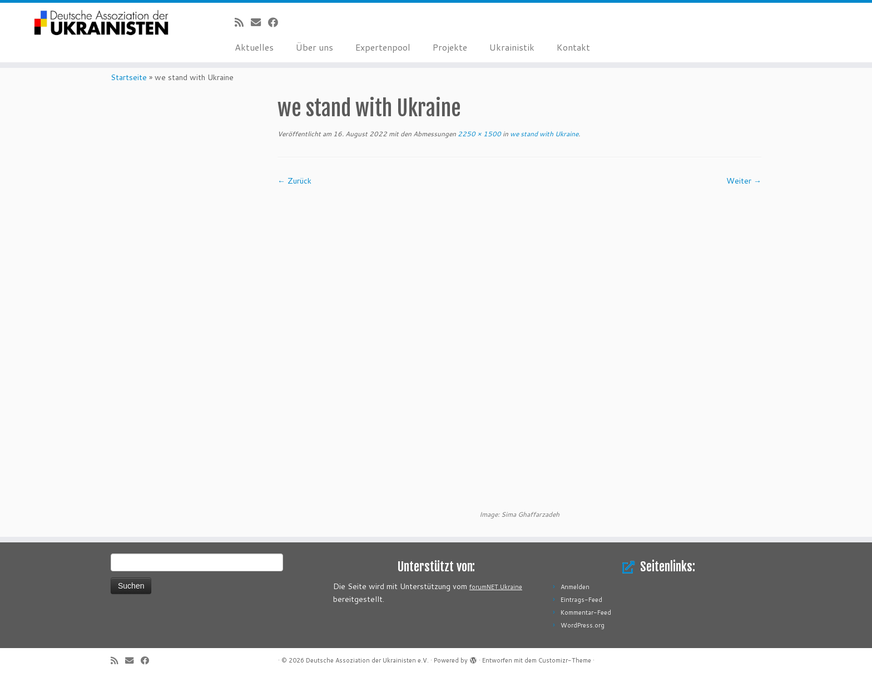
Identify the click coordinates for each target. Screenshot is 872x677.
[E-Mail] (259, 22)
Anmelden (575, 586)
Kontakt (573, 47)
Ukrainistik (511, 47)
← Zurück (294, 180)
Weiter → (743, 180)
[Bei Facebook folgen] (276, 22)
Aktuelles (254, 47)
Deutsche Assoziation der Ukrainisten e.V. (367, 660)
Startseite (129, 77)
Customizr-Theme (564, 660)
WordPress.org (583, 625)
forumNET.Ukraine (495, 586)
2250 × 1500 (478, 134)
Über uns (314, 47)
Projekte (450, 47)
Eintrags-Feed (581, 599)
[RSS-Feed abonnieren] (243, 22)
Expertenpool (382, 47)
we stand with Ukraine (543, 134)
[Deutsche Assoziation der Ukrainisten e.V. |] (100, 23)
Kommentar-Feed (586, 612)
